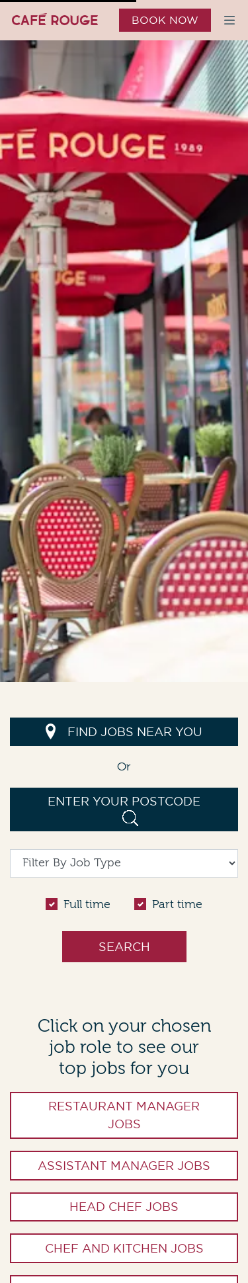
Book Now (165, 20)
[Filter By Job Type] (124, 863)
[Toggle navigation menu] (229, 20)
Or (124, 767)
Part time (177, 904)
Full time (86, 904)
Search (124, 946)
